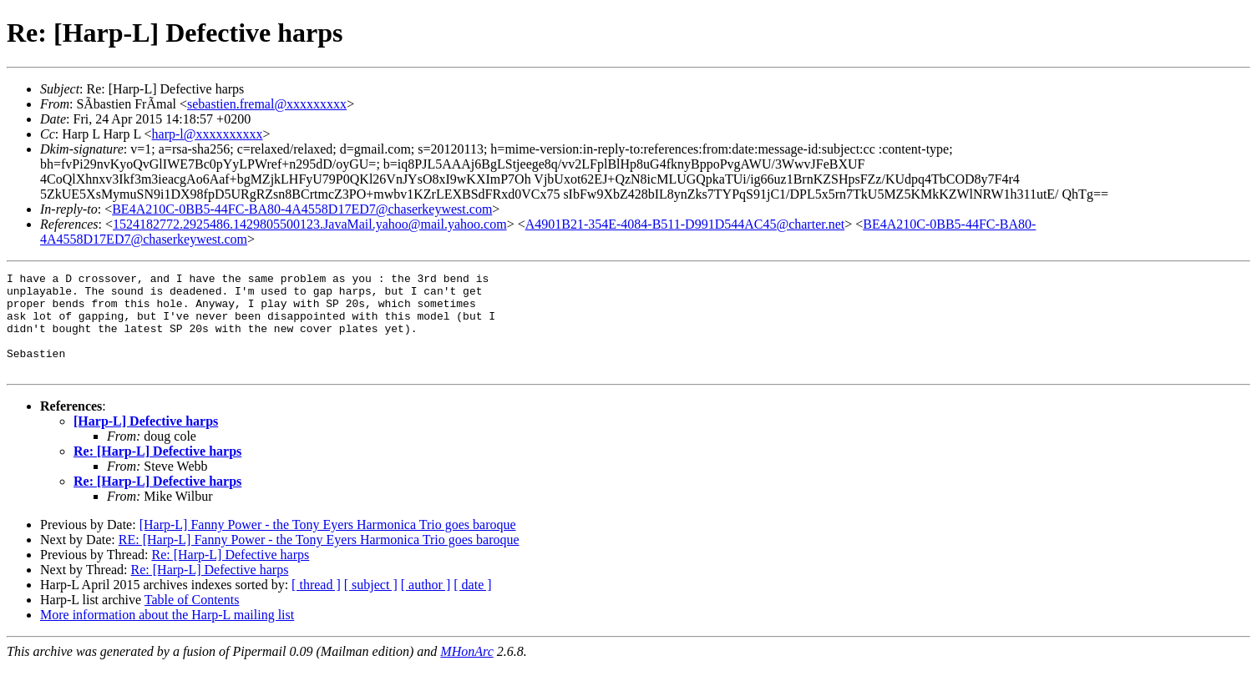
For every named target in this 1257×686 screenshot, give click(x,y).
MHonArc (466, 671)
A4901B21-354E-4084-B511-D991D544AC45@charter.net (685, 224)
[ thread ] (316, 605)
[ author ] (426, 605)
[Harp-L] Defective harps (145, 441)
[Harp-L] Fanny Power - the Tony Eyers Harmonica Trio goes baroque (327, 544)
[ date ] (472, 605)
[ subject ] (371, 605)
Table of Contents (192, 620)
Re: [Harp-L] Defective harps (157, 471)
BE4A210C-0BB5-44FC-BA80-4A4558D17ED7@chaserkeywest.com (302, 209)
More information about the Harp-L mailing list (167, 635)
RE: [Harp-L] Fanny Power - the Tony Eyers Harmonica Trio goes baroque (319, 559)
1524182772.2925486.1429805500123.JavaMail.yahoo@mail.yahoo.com (310, 224)
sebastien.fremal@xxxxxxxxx (267, 104)
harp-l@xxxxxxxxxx (207, 134)
